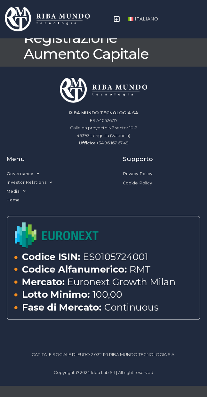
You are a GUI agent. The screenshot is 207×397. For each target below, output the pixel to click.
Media (16, 202)
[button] (116, 19)
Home (13, 211)
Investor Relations (29, 193)
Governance (23, 185)
